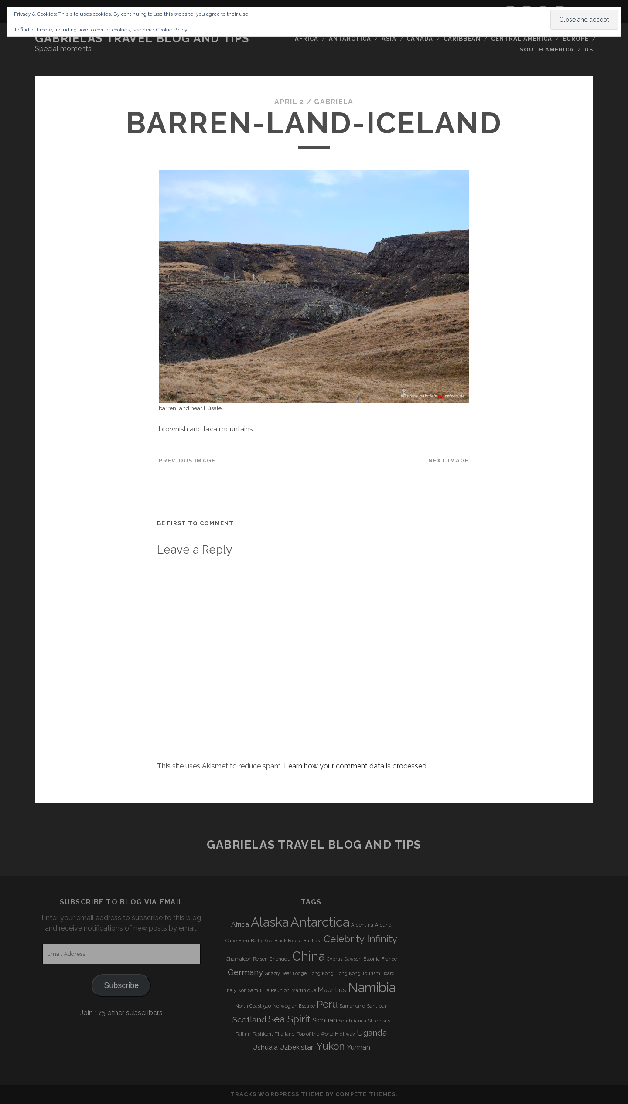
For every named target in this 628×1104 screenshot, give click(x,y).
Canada (419, 38)
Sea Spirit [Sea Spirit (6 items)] (289, 1019)
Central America (522, 38)
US (588, 49)
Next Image (448, 460)
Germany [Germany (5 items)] (245, 972)
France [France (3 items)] (389, 958)
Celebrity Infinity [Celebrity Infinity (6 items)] (360, 938)
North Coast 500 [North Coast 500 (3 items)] (253, 1006)
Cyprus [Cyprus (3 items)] (334, 958)
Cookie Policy (172, 30)
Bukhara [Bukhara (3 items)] (312, 940)
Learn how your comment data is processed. (356, 766)
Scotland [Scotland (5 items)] (249, 1019)
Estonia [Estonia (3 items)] (371, 958)
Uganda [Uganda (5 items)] (372, 1032)
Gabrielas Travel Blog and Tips (142, 38)
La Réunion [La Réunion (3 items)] (277, 990)
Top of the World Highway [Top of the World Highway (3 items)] (326, 1033)
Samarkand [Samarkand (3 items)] (352, 1006)
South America (547, 49)
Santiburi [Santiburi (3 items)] (377, 1006)
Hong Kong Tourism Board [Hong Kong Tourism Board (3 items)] (365, 973)
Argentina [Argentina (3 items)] (362, 924)
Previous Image (187, 460)
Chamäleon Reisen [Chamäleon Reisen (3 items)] (247, 958)
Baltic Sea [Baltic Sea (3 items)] (262, 940)
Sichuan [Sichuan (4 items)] (324, 1020)
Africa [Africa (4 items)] (240, 924)
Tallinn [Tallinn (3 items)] (243, 1033)
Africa (306, 38)
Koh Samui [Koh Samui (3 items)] (250, 990)
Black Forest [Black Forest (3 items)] (287, 940)
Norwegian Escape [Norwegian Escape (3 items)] (294, 1006)
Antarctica (350, 38)
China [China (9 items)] (308, 956)
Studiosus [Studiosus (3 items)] (379, 1020)
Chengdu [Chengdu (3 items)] (280, 958)
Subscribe (121, 985)
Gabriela (333, 102)
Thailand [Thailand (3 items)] (285, 1033)
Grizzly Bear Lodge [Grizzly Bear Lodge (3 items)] (286, 973)
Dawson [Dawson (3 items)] (353, 958)
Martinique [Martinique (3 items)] (303, 990)
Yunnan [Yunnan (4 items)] (358, 1047)
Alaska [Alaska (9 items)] (270, 922)
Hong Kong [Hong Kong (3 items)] (321, 973)
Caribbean (462, 38)
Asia (389, 38)
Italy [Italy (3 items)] (231, 990)
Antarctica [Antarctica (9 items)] (319, 922)
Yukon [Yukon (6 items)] (331, 1046)
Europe (576, 38)
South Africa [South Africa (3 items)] (352, 1020)
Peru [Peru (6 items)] (327, 1004)
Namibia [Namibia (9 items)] (372, 987)
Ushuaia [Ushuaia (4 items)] (265, 1047)
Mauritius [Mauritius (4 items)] (332, 990)
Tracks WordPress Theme (277, 1094)
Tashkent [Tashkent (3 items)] (263, 1033)
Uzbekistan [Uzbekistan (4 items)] (297, 1047)
